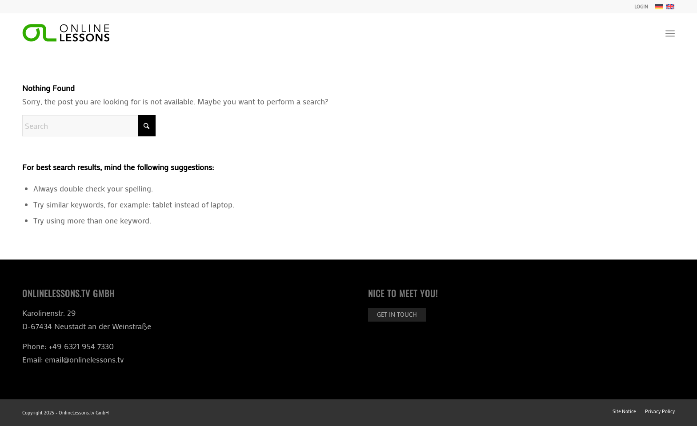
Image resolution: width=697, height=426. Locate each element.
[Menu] (670, 33)
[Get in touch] (397, 315)
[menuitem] (639, 6)
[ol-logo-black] (65, 33)
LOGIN (641, 7)
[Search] (89, 125)
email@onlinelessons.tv (84, 359)
